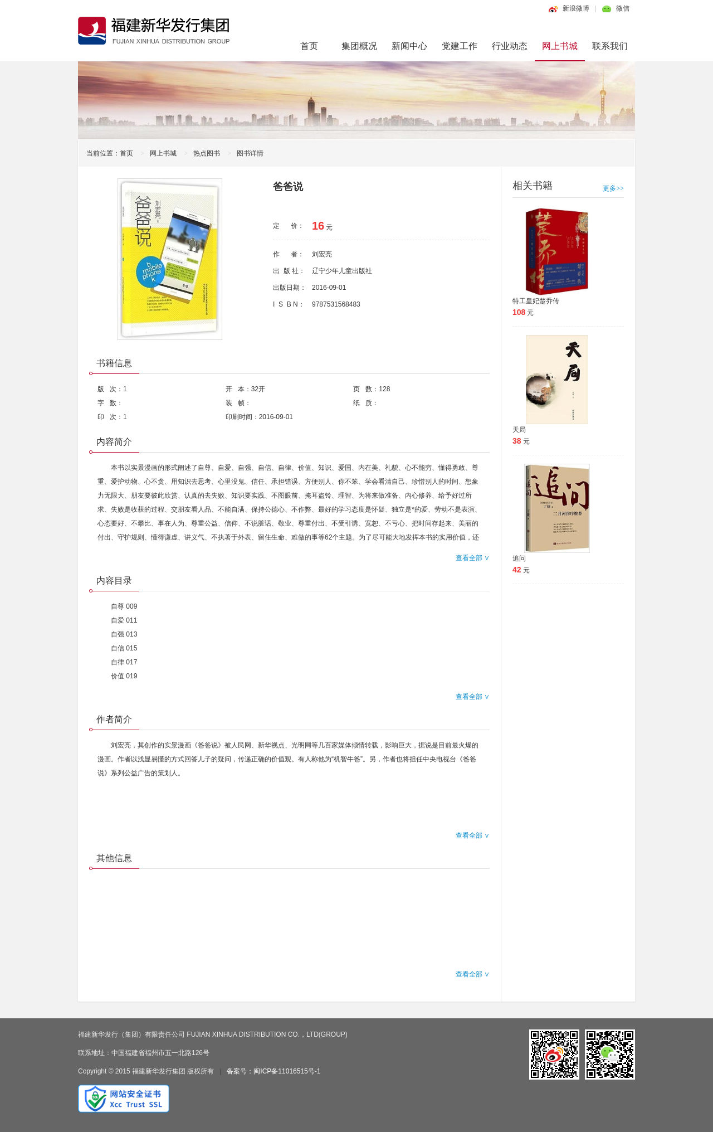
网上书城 (560, 46)
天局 (519, 430)
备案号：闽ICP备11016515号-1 (273, 1071)
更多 (613, 188)
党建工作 (459, 46)
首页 (309, 46)
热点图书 (206, 153)
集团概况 (359, 46)
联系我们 (610, 46)
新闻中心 (409, 46)
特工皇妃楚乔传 (535, 301)
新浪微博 (576, 8)
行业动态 (510, 46)
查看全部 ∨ (473, 558)
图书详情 (250, 153)
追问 (519, 558)
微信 (622, 8)
